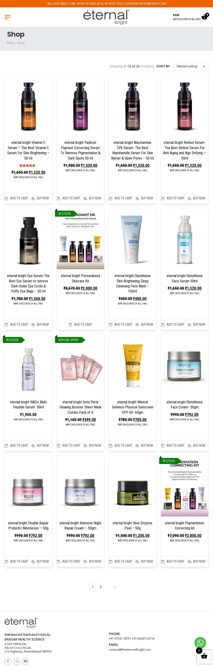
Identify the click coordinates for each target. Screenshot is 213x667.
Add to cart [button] (16, 192)
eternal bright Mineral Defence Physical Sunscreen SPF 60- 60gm (132, 394)
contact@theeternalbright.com (130, 624)
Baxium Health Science (25, 614)
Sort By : (163, 66)
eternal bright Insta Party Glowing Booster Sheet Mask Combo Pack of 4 (80, 394)
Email (113, 619)
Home (11, 43)
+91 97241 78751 (120, 613)
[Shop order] (190, 66)
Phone (114, 608)
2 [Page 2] (101, 561)
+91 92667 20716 (143, 613)
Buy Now (40, 192)
